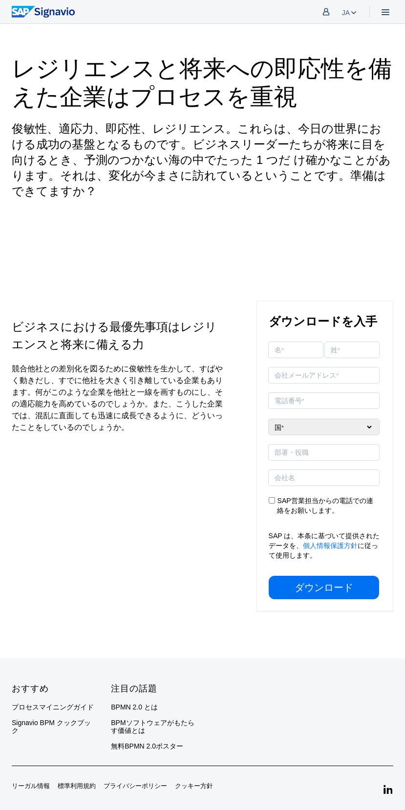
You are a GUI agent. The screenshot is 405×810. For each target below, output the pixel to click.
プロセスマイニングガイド (53, 707)
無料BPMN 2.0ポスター (147, 746)
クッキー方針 (194, 786)
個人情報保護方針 (330, 545)
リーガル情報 (31, 786)
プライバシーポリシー (135, 786)
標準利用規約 (77, 786)
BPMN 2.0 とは (134, 707)
